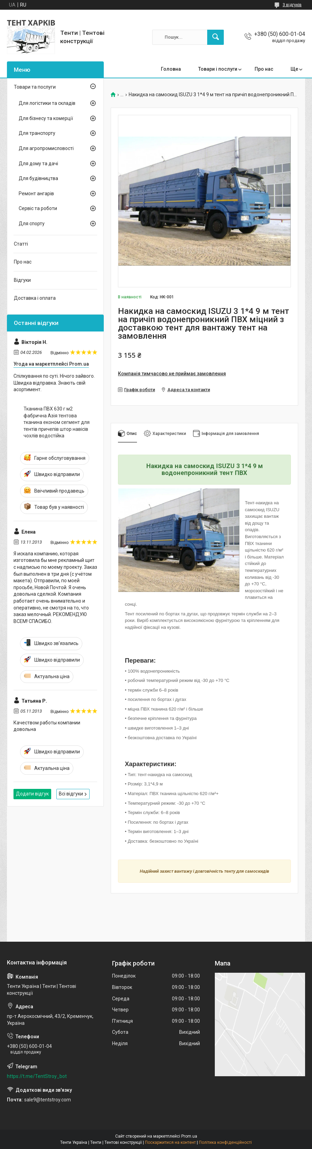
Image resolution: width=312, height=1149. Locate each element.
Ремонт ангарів (36, 193)
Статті (21, 244)
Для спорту (32, 223)
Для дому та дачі (38, 163)
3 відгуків (292, 4)
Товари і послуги (217, 69)
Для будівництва (38, 178)
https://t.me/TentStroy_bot (37, 1076)
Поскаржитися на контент (170, 1142)
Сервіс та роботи (38, 208)
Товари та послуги (35, 87)
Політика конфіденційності (225, 1142)
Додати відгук (32, 793)
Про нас (264, 69)
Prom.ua (189, 1136)
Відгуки (22, 280)
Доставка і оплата (35, 298)
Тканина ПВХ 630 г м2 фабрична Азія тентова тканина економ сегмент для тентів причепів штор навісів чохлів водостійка (57, 422)
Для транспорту (37, 133)
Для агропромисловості (46, 148)
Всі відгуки (71, 793)
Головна (171, 69)
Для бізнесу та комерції (46, 118)
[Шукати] (215, 37)
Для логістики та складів (47, 103)
